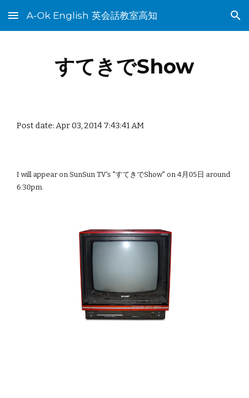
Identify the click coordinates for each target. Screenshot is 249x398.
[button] (13, 15)
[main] (124, 66)
